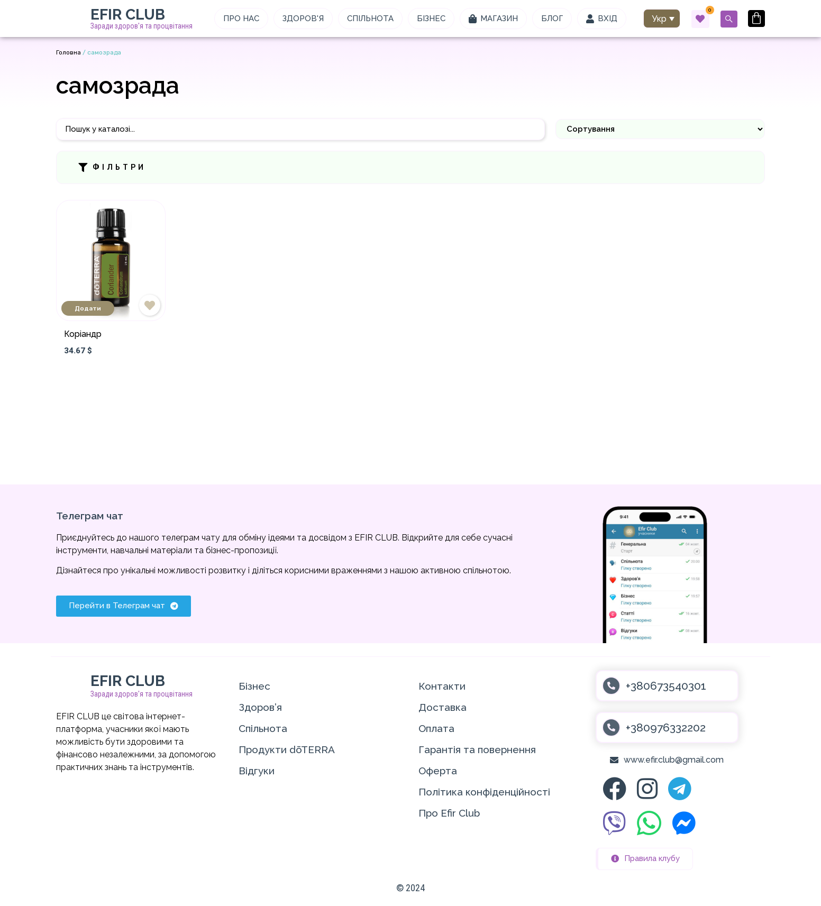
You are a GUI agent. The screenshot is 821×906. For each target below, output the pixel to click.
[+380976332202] (611, 727)
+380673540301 (666, 685)
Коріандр (83, 334)
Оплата (436, 728)
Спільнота (263, 728)
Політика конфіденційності (484, 792)
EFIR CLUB (127, 14)
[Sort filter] (660, 129)
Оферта (437, 770)
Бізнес (254, 686)
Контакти (442, 686)
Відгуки (257, 770)
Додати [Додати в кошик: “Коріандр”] (88, 308)
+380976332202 (666, 727)
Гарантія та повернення (477, 749)
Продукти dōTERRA (287, 749)
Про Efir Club (449, 813)
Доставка (442, 707)
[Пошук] (300, 129)
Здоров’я (260, 707)
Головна (68, 52)
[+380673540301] (611, 685)
